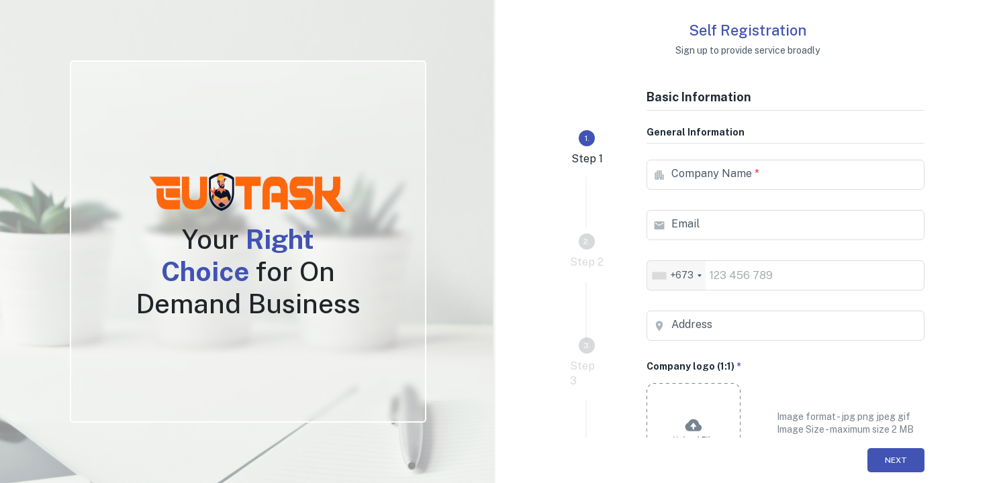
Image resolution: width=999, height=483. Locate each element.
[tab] (587, 148)
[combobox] (676, 275)
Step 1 (587, 147)
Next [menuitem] (896, 460)
